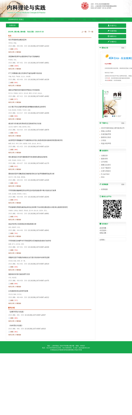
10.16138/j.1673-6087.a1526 (38, 180)
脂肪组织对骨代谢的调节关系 (19, 274)
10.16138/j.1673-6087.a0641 (38, 230)
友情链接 (104, 189)
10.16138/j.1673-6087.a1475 (38, 280)
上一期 (83, 32)
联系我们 (111, 19)
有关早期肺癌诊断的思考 (17, 40)
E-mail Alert (105, 174)
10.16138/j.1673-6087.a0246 (38, 247)
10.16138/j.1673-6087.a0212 (38, 297)
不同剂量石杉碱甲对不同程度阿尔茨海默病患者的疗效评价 (29, 241)
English (120, 19)
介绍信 (103, 140)
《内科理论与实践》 (15, 325)
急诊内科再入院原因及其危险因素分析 (22, 224)
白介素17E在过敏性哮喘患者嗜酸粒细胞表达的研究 (27, 107)
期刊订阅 (89, 19)
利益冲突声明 (106, 143)
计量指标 (18, 52)
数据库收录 (68, 19)
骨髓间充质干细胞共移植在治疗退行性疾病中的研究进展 (29, 257)
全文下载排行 (106, 168)
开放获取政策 (100, 19)
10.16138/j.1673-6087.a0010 (35, 329)
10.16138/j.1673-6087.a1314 (38, 146)
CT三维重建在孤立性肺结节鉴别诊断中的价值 (25, 73)
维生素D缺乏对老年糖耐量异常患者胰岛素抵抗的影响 (27, 157)
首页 (31, 19)
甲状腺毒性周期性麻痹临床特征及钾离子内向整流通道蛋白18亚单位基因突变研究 (38, 207)
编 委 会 (48, 19)
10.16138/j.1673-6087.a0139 (38, 79)
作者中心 (112, 25)
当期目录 (104, 155)
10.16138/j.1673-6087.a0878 (38, 130)
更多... (123, 48)
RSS (102, 177)
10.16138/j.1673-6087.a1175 (38, 163)
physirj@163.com (84, 348)
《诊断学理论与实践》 (16, 312)
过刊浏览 (104, 162)
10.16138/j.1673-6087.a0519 (38, 264)
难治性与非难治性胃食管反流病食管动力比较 (24, 123)
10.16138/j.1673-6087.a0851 (38, 63)
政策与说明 (79, 19)
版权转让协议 (106, 137)
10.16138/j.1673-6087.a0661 (38, 213)
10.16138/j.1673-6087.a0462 (38, 96)
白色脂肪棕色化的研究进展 (18, 291)
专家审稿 (112, 31)
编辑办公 (112, 36)
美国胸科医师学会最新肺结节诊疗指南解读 (24, 56)
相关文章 (11, 52)
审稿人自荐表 (106, 131)
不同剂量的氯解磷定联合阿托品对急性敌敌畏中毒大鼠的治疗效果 (32, 190)
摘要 (11, 49)
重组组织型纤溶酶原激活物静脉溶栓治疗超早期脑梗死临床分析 (31, 174)
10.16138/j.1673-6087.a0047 (35, 315)
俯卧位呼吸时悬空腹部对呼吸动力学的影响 (24, 90)
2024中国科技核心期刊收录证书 (113, 128)
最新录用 (104, 159)
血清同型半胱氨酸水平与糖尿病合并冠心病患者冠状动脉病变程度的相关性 (35, 140)
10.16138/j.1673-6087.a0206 (38, 113)
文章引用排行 (106, 171)
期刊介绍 (39, 19)
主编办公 (112, 41)
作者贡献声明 (106, 134)
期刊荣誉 (57, 19)
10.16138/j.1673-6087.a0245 (38, 197)
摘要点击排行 (106, 165)
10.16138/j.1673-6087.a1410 (38, 46)
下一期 (90, 32)
